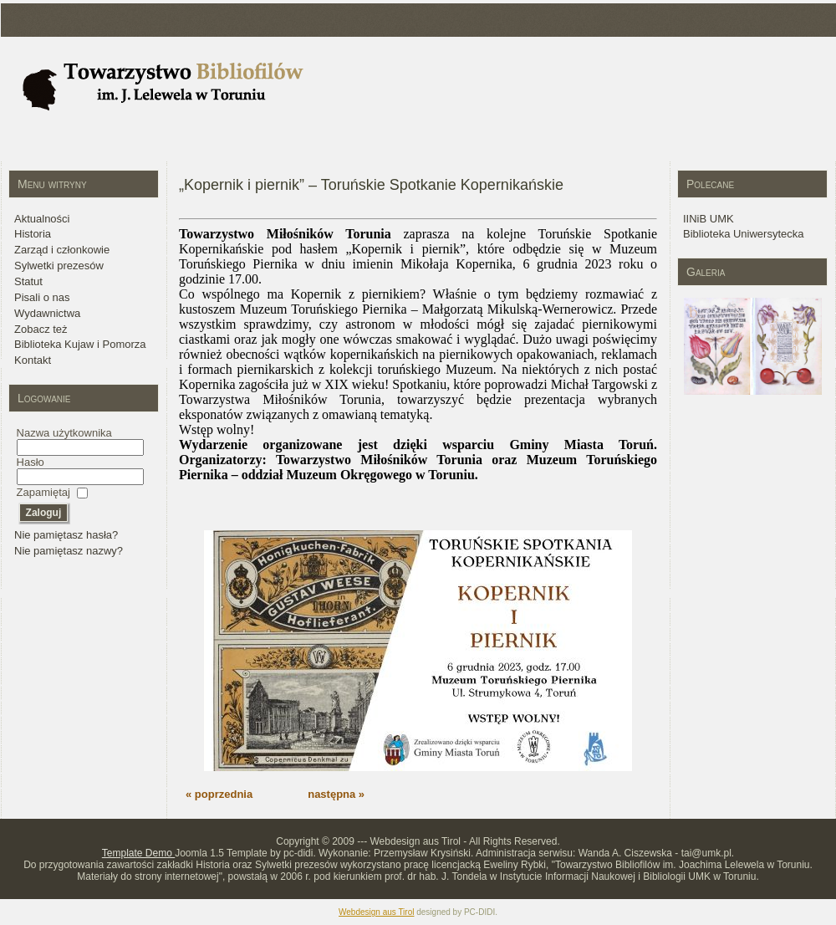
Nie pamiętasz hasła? (66, 535)
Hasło (30, 462)
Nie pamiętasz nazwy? (68, 550)
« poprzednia (219, 794)
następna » (336, 794)
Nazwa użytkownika (64, 433)
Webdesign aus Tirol (376, 912)
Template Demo (138, 853)
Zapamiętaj (43, 492)
